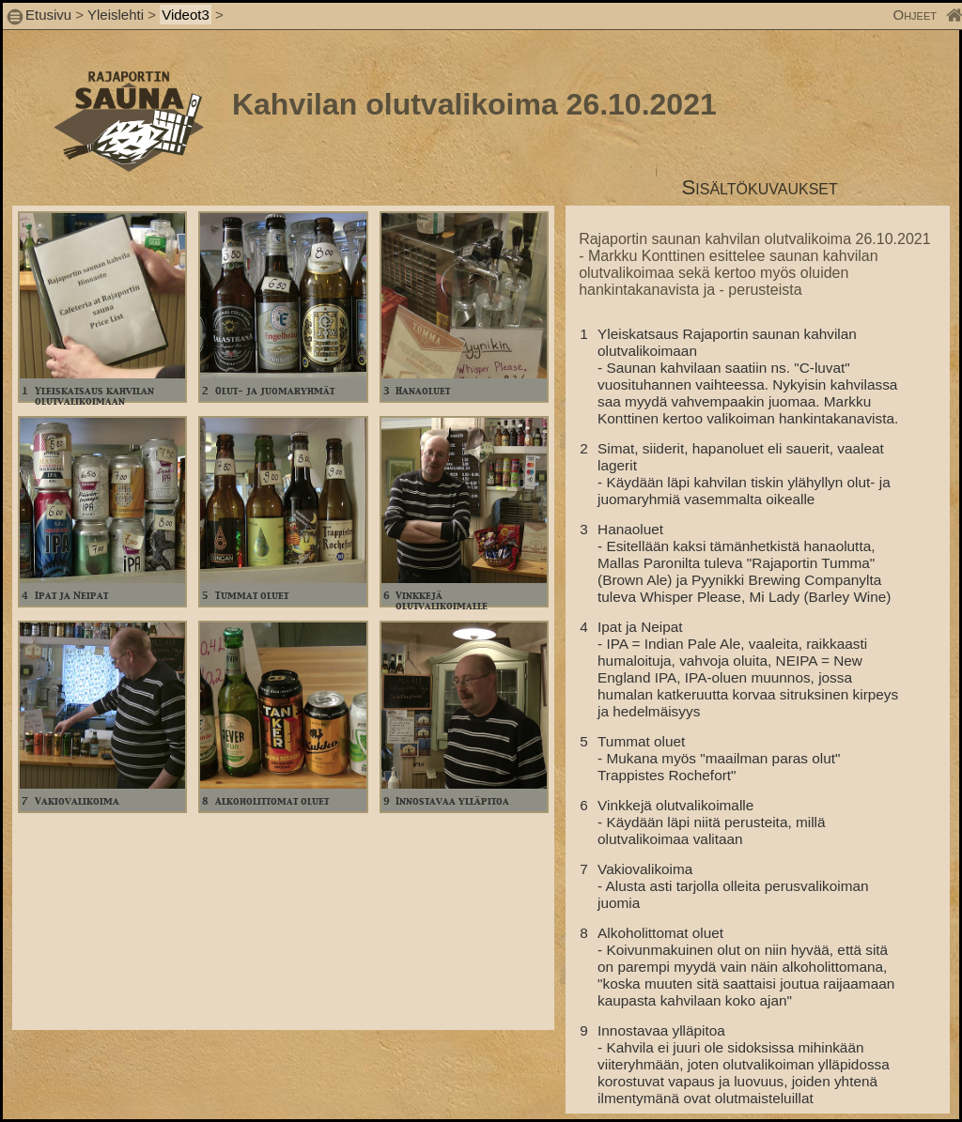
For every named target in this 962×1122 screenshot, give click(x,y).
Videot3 (185, 15)
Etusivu (50, 15)
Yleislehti (115, 15)
